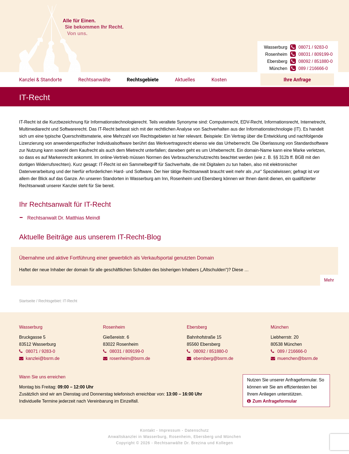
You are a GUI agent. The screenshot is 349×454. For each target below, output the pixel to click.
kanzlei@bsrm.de (39, 358)
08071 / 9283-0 (313, 47)
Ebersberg (204, 436)
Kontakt (147, 430)
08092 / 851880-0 (316, 61)
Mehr (329, 280)
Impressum (169, 430)
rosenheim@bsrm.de (126, 358)
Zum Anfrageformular (272, 401)
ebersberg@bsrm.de (210, 358)
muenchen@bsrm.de (294, 358)
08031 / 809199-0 (316, 54)
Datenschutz (197, 430)
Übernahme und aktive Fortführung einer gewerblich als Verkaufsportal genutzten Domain (116, 258)
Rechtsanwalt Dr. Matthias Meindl (63, 218)
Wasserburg (154, 436)
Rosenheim (180, 436)
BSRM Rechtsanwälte (50, 38)
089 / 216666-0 (313, 68)
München (232, 436)
